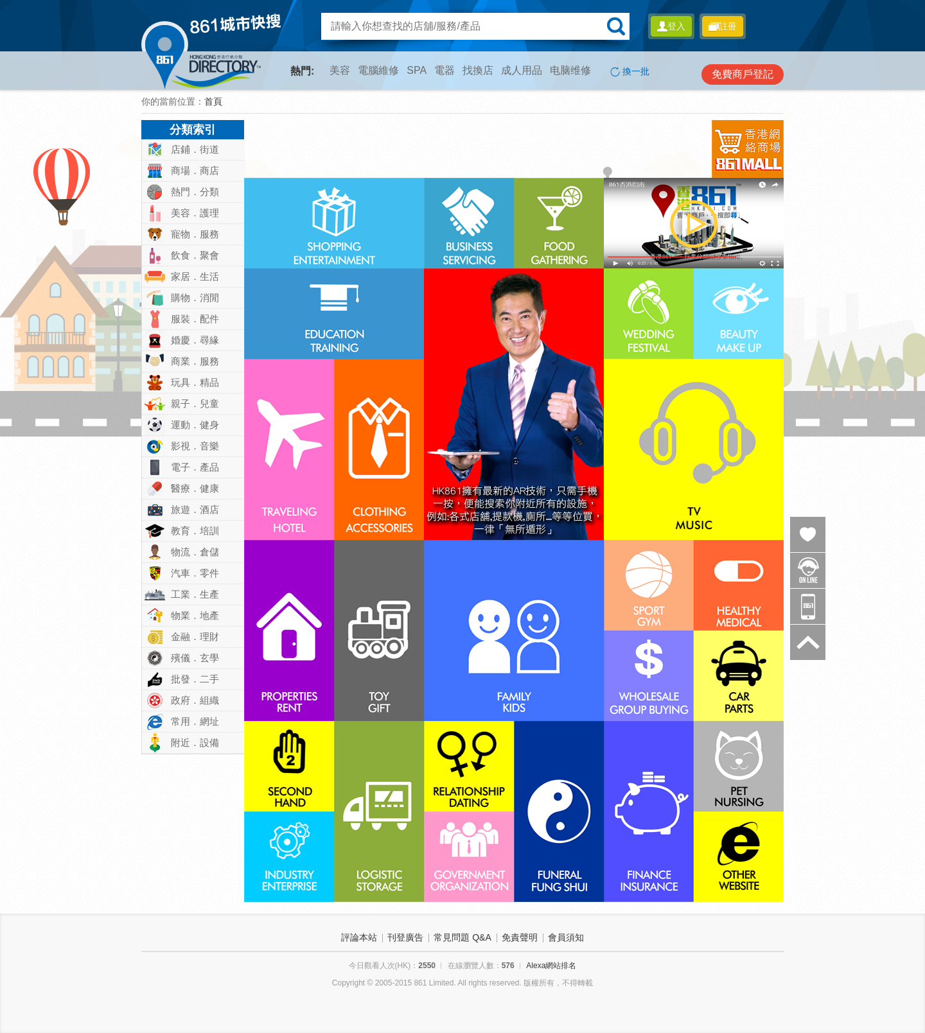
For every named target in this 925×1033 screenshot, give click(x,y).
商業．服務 (195, 361)
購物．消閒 (195, 297)
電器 (444, 70)
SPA (417, 70)
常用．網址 (195, 721)
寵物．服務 (195, 234)
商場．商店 (195, 170)
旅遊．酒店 (195, 509)
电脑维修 (570, 70)
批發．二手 (195, 678)
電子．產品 (195, 467)
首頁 (213, 101)
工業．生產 (195, 594)
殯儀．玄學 (195, 657)
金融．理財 (195, 636)
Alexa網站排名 (551, 965)
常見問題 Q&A (462, 937)
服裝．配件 (195, 318)
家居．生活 (195, 276)
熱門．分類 (195, 191)
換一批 (629, 71)
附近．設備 (195, 742)
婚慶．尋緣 (195, 339)
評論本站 (359, 937)
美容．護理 (195, 212)
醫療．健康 (195, 488)
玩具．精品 (195, 382)
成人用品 (521, 70)
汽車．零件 (195, 573)
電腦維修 (378, 70)
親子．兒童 (195, 403)
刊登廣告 (405, 937)
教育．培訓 (195, 530)
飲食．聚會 (195, 255)
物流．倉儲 (195, 551)
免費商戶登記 (742, 74)
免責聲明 (520, 937)
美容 (340, 70)
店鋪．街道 (195, 149)
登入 (671, 26)
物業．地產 (195, 615)
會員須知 (566, 937)
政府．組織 (195, 700)
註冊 (723, 26)
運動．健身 (195, 424)
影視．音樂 (195, 445)
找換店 (478, 70)
